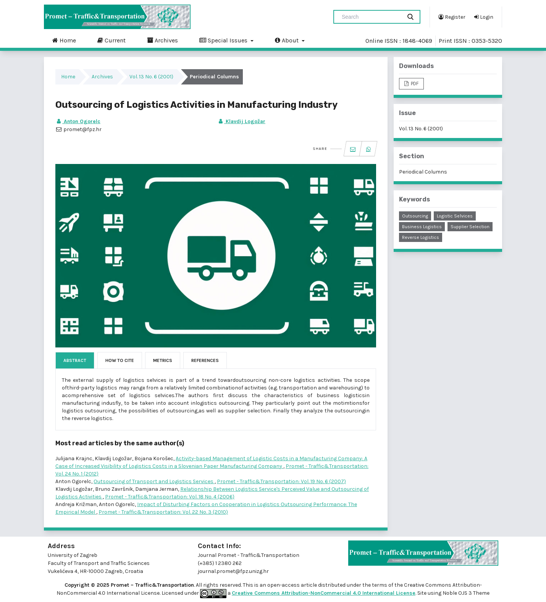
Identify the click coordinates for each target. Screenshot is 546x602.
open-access (284, 585)
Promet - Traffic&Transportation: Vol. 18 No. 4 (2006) (169, 496)
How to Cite (119, 360)
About (287, 40)
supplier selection (470, 226)
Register (451, 17)
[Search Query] (370, 17)
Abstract (74, 360)
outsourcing (415, 216)
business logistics (422, 226)
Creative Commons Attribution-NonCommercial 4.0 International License (323, 593)
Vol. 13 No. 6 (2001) (151, 76)
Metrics (162, 360)
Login (483, 17)
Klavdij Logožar (241, 121)
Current (111, 40)
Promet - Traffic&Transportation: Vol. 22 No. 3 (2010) (163, 512)
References (205, 360)
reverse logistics (420, 237)
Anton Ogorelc (77, 121)
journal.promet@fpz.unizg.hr (233, 571)
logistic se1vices (455, 216)
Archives (162, 40)
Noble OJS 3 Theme (465, 593)
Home (64, 40)
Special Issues (224, 40)
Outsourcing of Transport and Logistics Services (154, 481)
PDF (414, 83)
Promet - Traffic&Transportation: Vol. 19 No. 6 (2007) (281, 481)
